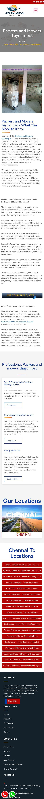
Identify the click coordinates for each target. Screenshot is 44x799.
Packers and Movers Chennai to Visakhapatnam (22, 618)
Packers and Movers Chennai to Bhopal (22, 582)
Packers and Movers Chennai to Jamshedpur (22, 594)
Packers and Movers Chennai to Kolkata (21, 648)
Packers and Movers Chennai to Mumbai (22, 642)
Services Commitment (13, 764)
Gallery (7, 732)
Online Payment (10, 769)
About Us (12, 701)
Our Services (12, 479)
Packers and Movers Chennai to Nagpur (21, 612)
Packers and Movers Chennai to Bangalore (22, 624)
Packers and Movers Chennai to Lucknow (22, 565)
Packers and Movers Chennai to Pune (22, 636)
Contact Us (11, 405)
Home (22, 41)
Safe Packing (9, 760)
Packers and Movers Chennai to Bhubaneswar (22, 654)
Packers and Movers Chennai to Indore (22, 588)
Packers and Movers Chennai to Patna (22, 606)
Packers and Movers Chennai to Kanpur (22, 600)
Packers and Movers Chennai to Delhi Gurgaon (21, 665)
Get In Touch (9, 727)
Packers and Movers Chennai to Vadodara (22, 660)
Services (7, 751)
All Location (9, 747)
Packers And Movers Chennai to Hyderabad (22, 630)
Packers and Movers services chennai (17, 322)
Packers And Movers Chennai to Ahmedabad (22, 571)
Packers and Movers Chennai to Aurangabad (22, 576)
